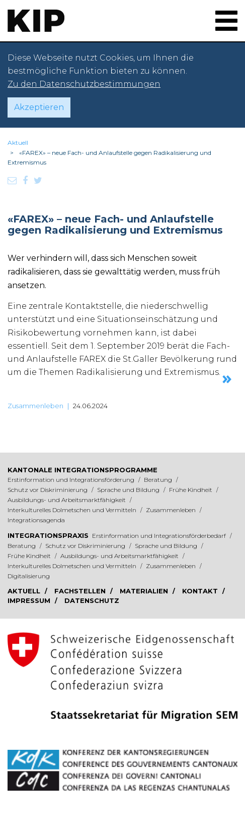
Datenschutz (91, 600)
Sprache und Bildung (129, 489)
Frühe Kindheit (191, 489)
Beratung (159, 479)
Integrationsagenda (36, 520)
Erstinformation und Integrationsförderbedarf (159, 535)
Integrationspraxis (48, 535)
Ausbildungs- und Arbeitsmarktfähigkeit (67, 500)
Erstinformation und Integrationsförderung (72, 479)
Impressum (30, 600)
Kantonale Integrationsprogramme (82, 470)
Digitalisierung (29, 576)
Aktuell (18, 142)
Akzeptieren (39, 107)
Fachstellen (81, 591)
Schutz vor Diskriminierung (48, 489)
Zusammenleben (35, 406)
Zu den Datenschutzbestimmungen (84, 84)
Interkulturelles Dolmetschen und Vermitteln (73, 510)
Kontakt (201, 591)
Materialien (145, 591)
